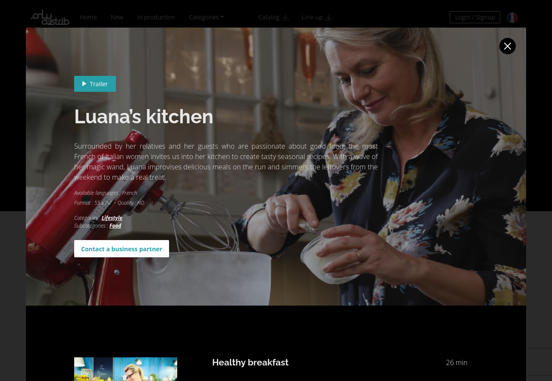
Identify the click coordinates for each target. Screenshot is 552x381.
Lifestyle (112, 218)
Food (116, 225)
